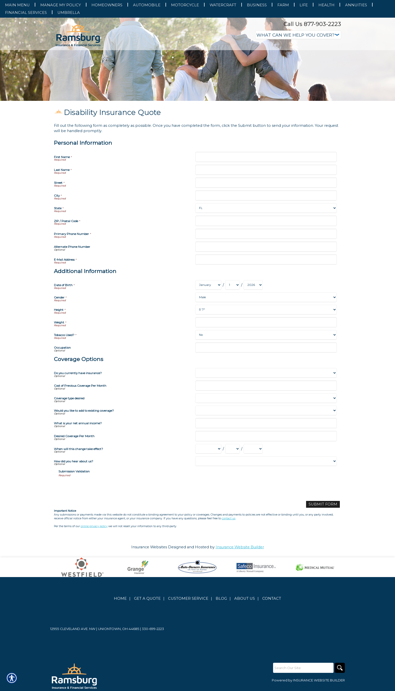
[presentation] (96, 487)
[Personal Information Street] (266, 182)
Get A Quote (147, 598)
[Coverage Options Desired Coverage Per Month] (266, 436)
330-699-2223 (153, 629)
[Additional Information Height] (266, 310)
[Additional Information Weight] (266, 322)
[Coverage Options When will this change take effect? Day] (232, 449)
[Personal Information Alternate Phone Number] (266, 247)
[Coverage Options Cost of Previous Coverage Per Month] (266, 385)
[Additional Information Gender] (266, 297)
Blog (221, 598)
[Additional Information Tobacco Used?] (266, 335)
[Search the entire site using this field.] (303, 668)
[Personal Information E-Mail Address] (266, 259)
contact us (228, 518)
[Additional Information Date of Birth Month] (208, 285)
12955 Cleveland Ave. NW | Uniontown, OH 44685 (94, 629)
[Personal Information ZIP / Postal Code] (266, 221)
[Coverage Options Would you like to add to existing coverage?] (266, 410)
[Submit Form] (323, 504)
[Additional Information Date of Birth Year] (253, 285)
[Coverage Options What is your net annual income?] (266, 423)
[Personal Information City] (266, 195)
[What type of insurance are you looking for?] (298, 35)
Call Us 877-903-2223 (312, 24)
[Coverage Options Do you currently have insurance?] (266, 373)
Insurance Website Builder (240, 547)
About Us (244, 598)
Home (120, 598)
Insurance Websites (149, 547)
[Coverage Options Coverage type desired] (266, 398)
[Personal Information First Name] (266, 157)
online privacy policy (94, 526)
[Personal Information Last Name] (266, 170)
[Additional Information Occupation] (266, 347)
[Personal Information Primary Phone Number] (266, 234)
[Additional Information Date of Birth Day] (232, 285)
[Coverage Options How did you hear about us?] (266, 461)
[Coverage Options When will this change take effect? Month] (208, 449)
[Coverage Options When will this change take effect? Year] (253, 449)
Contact (271, 598)
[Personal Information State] (266, 208)
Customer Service (188, 598)
